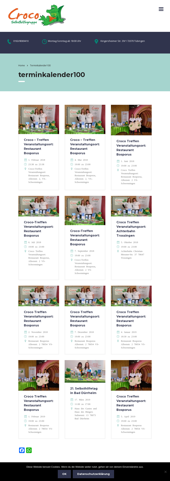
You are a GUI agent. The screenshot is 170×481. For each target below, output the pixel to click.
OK (64, 474)
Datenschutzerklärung (93, 474)
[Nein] (165, 472)
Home (21, 65)
